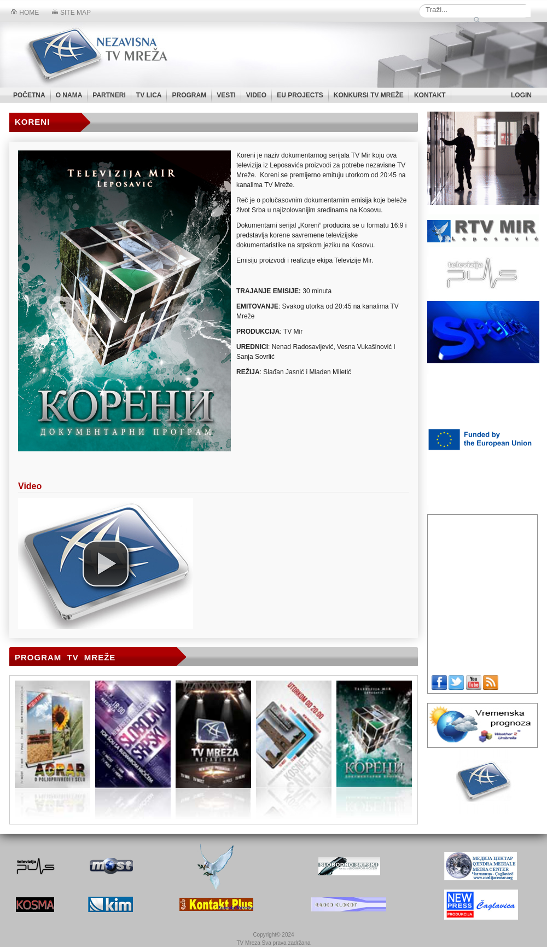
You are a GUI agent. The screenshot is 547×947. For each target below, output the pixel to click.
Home (25, 12)
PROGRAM (189, 95)
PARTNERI (108, 95)
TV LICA (149, 95)
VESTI (226, 95)
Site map (71, 12)
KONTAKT (430, 95)
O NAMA (69, 95)
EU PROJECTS (300, 95)
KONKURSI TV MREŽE (369, 95)
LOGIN (521, 95)
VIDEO (256, 95)
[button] (106, 563)
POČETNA (29, 95)
